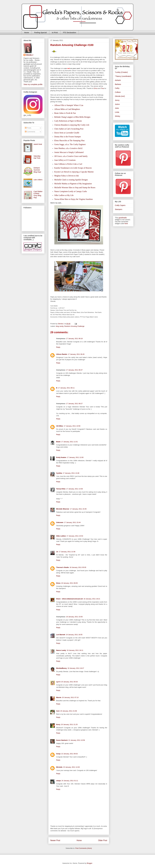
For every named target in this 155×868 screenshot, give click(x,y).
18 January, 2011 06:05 (69, 583)
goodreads (123, 218)
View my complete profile (33, 84)
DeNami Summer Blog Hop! (37, 170)
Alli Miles (59, 426)
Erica (95, 88)
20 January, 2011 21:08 (68, 711)
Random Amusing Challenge (74, 326)
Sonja (58, 754)
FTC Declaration (69, 32)
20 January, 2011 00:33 (69, 682)
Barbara (118, 84)
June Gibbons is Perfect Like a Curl (68, 164)
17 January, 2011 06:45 (76, 354)
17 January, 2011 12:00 (75, 457)
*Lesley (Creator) (121, 72)
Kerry (58, 724)
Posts (28, 128)
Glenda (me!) (120, 96)
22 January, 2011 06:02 (69, 754)
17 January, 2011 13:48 (71, 473)
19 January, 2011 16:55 (74, 635)
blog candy (59, 326)
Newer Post (55, 840)
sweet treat (38, 144)
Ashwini (118, 80)
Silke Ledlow (61, 536)
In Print (55, 32)
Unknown (59, 522)
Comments (30, 132)
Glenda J (29, 55)
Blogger (89, 863)
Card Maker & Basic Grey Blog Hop (38, 194)
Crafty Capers (120, 205)
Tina (102, 88)
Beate (58, 442)
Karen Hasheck (62, 740)
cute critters (38, 180)
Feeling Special (40, 32)
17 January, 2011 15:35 (78, 509)
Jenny (117, 100)
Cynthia (59, 473)
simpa (58, 781)
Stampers (118, 209)
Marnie (58, 697)
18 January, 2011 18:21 (92, 599)
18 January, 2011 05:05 (78, 567)
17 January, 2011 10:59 (72, 426)
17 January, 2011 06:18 (74, 338)
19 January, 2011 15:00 (74, 617)
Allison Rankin (61, 354)
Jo (57, 552)
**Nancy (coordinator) (123, 76)
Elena (58, 583)
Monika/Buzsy (61, 668)
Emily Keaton (61, 457)
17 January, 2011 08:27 (74, 403)
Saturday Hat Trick (37, 157)
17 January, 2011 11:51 (69, 442)
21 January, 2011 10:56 (76, 740)
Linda (117, 112)
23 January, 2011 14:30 (71, 767)
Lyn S (58, 682)
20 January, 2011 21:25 (69, 724)
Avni (58, 711)
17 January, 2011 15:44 (72, 522)
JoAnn (117, 104)
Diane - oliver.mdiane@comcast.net (69, 599)
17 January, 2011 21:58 (67, 552)
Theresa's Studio (62, 567)
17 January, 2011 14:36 (74, 489)
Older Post (102, 840)
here (126, 223)
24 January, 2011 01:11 (70, 781)
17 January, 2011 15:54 (75, 536)
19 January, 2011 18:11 (75, 650)
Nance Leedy (61, 650)
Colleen (118, 92)
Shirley (117, 116)
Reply (58, 347)
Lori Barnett (60, 635)
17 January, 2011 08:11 (66, 388)
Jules (117, 108)
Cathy (117, 88)
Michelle (59, 767)
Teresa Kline (60, 489)
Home (26, 32)
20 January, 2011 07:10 (70, 697)
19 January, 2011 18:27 (76, 668)
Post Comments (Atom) (83, 848)
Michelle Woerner (62, 509)
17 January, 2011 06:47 (74, 370)
